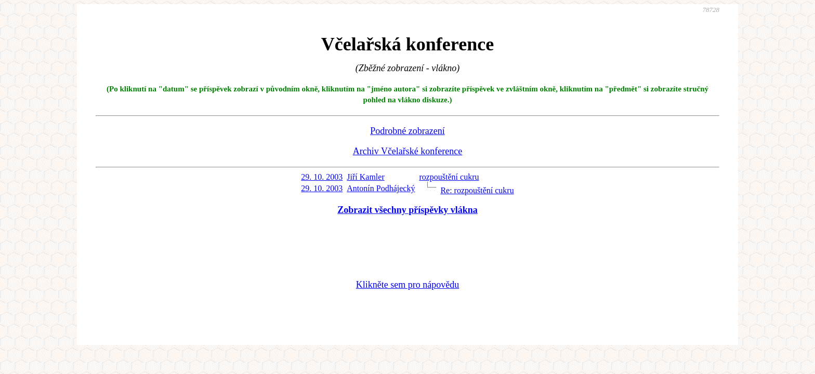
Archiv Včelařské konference (408, 151)
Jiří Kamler (365, 176)
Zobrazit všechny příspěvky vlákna (407, 210)
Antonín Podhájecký (381, 188)
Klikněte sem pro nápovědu (407, 284)
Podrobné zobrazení (407, 131)
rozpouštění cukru (449, 176)
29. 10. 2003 (322, 176)
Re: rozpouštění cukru (477, 190)
